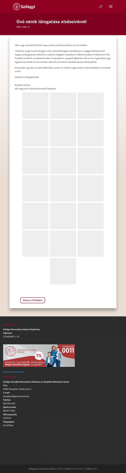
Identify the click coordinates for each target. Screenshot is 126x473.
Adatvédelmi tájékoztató (13, 372)
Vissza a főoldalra (32, 300)
